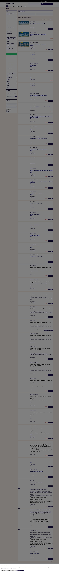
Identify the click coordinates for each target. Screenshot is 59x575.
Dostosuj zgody (13, 570)
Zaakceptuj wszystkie (20, 570)
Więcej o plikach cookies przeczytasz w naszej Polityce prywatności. (8, 568)
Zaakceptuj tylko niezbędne (6, 570)
